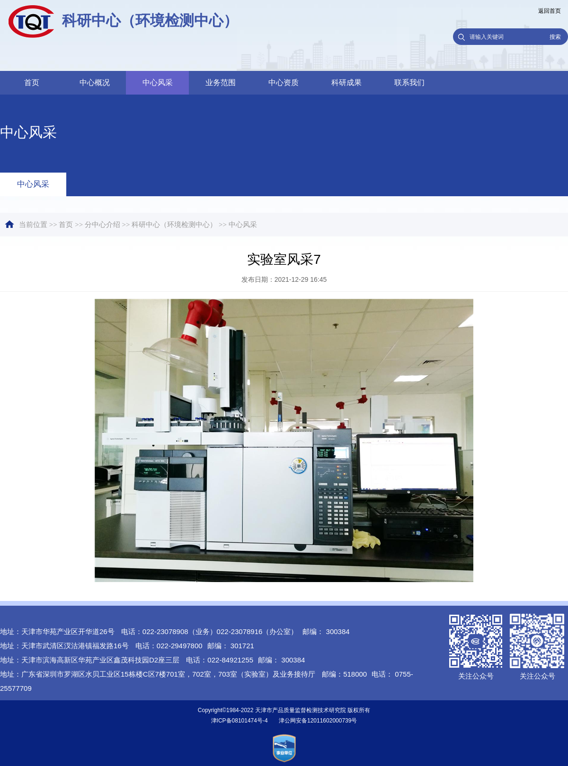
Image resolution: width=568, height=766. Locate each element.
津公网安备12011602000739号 (318, 720)
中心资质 (283, 82)
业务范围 (220, 82)
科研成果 (346, 82)
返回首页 (549, 11)
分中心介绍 (102, 224)
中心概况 (95, 82)
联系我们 (409, 82)
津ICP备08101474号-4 (239, 720)
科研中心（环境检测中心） (174, 224)
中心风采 (157, 82)
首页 (31, 82)
